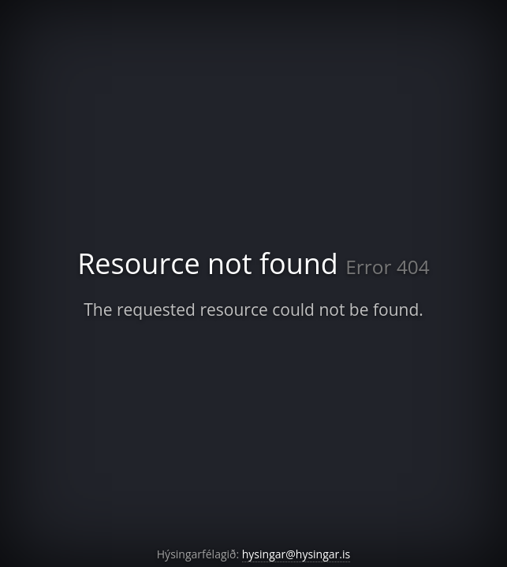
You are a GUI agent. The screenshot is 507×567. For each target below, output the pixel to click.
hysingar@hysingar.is (296, 554)
